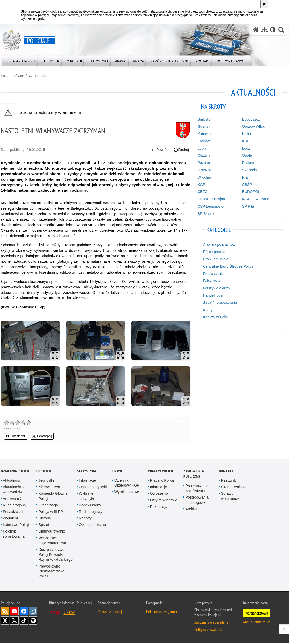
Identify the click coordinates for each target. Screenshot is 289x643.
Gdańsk (204, 126)
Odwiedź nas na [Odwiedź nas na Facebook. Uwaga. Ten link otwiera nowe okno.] (24, 611)
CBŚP (247, 185)
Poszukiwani (13, 512)
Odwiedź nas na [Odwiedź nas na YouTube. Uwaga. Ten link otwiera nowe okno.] (14, 611)
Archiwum (193, 509)
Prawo (117, 471)
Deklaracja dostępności (162, 611)
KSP (246, 141)
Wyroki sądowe (126, 492)
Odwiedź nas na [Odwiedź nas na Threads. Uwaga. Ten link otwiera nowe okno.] (5, 620)
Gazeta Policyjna (211, 199)
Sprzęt (43, 525)
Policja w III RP (50, 512)
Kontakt (226, 471)
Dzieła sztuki (213, 274)
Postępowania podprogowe (197, 499)
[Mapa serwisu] (264, 29)
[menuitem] (22, 60)
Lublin (202, 148)
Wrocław (204, 177)
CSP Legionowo (211, 206)
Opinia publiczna (92, 525)
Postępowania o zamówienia (199, 488)
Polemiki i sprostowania (14, 533)
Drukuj (181, 150)
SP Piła (248, 206)
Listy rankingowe (163, 500)
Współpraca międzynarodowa (52, 540)
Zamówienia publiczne (193, 473)
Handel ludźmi (214, 295)
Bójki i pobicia (214, 252)
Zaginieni (10, 518)
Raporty (85, 518)
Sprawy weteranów (230, 495)
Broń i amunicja (215, 259)
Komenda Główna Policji (52, 495)
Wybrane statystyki (86, 495)
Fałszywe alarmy (216, 288)
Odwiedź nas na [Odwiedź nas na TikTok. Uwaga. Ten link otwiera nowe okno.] (24, 620)
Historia (44, 518)
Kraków (204, 141)
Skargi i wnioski (233, 487)
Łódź (246, 148)
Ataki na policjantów (219, 244)
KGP (201, 185)
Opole (247, 155)
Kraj (245, 177)
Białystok (205, 119)
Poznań (204, 163)
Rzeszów (205, 170)
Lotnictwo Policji (16, 525)
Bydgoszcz (251, 119)
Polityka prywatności (208, 629)
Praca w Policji (160, 471)
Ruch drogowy (14, 505)
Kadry (208, 310)
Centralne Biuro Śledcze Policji (228, 266)
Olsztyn (204, 155)
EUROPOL (251, 192)
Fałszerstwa (213, 281)
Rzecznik (228, 480)
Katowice (205, 134)
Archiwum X (12, 498)
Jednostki (46, 480)
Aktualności (37, 76)
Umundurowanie (51, 531)
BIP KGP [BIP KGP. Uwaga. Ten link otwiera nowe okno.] (69, 612)
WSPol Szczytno (255, 199)
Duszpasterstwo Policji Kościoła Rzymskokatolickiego (55, 554)
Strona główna (12, 76)
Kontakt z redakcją (110, 611)
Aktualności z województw (13, 489)
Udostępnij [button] (16, 436)
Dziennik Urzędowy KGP (127, 482)
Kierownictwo (49, 487)
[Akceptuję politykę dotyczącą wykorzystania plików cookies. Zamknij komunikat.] (264, 4)
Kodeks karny (90, 505)
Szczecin (249, 170)
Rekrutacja (158, 507)
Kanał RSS (5, 611)
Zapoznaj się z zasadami (211, 622)
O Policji (43, 471)
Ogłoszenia (159, 493)
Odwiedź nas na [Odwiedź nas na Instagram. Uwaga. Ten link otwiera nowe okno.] (33, 611)
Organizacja (48, 505)
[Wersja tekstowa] (273, 29)
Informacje (87, 480)
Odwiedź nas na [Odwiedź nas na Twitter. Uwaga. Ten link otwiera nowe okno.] (14, 620)
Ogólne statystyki (93, 487)
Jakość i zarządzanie (220, 303)
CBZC (202, 192)
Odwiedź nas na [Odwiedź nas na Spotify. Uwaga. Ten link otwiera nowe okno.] (33, 620)
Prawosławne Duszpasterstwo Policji (51, 571)
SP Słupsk (206, 214)
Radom (248, 163)
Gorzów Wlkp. (253, 126)
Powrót (160, 150)
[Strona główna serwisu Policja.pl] (256, 29)
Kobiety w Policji (216, 317)
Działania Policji (15, 471)
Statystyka (86, 471)
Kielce (247, 134)
